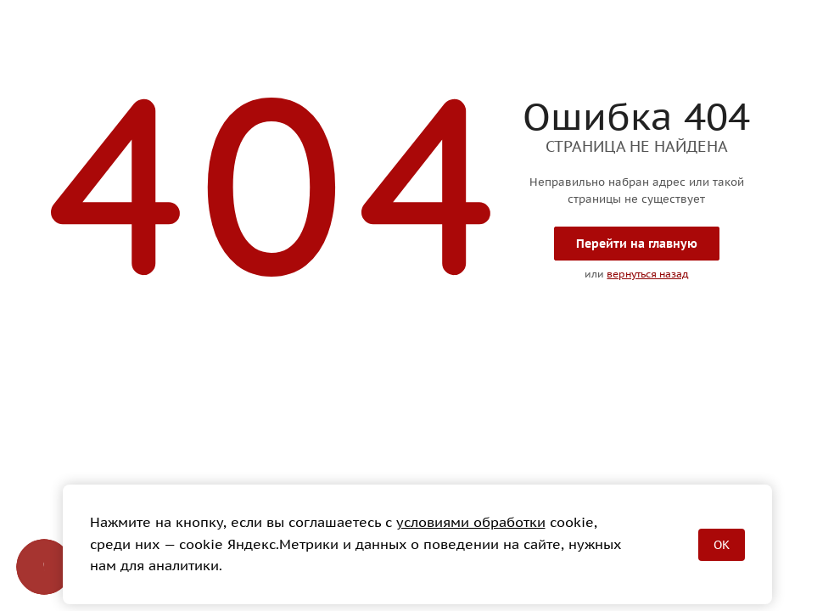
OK (722, 544)
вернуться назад (647, 273)
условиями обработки (471, 521)
